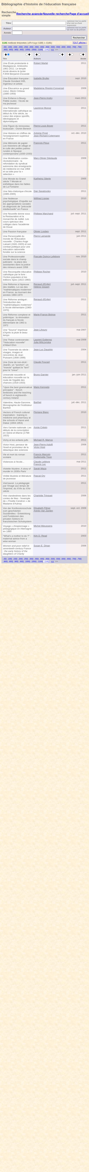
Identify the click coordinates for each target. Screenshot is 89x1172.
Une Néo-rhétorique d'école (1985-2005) (17, 192)
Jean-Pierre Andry (43, 98)
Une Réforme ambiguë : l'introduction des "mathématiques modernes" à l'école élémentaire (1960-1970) (17, 304)
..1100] (40, 50)
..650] (68, 47)
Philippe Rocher (42, 271)
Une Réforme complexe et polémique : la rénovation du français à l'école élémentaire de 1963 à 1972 (16, 320)
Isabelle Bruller (41, 78)
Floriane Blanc (41, 412)
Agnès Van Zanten (43, 510)
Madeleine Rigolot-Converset (49, 88)
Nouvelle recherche (56, 13)
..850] (10, 50)
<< (52, 49)
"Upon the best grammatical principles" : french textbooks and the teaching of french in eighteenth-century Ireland (17, 392)
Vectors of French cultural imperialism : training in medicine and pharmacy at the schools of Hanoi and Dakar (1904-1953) (16, 417)
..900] (16, 50)
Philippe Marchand (43, 213)
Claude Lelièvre (42, 461)
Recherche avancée (29, 13)
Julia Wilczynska (42, 342)
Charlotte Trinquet (43, 495)
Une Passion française (14, 231)
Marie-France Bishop (45, 314)
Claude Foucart (42, 362)
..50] (5, 47)
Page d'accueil (79, 13)
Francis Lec (40, 464)
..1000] (27, 50)
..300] (31, 47)
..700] (73, 47)
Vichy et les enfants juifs (15, 440)
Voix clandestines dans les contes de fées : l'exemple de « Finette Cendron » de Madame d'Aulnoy (16, 499)
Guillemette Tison (43, 457)
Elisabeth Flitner (42, 508)
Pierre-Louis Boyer (43, 125)
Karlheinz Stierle (42, 178)
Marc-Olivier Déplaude (45, 158)
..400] (41, 47)
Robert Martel (41, 63)
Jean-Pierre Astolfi (43, 444)
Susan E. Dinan (42, 545)
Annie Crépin (40, 427)
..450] (47, 47)
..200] (20, 47)
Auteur (7, 28)
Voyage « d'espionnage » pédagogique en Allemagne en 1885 (17, 529)
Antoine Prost (41, 133)
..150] (15, 47)
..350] (36, 47)
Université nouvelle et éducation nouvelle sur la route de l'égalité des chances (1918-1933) (16, 378)
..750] (79, 47)
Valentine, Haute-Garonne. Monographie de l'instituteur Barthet (17, 405)
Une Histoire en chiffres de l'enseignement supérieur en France (17, 136)
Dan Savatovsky (42, 191)
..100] (9, 47)
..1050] (33, 50)
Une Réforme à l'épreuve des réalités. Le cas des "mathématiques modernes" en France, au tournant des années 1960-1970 (17, 289)
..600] (63, 47)
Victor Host (39, 447)
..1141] (46, 50)
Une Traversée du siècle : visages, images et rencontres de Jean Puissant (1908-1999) (16, 353)
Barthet (37, 402)
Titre (8, 23)
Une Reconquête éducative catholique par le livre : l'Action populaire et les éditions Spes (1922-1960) (17, 275)
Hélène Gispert (41, 286)
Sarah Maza (40, 468)
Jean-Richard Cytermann (47, 135)
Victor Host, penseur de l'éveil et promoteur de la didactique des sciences (16, 447)
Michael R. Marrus (43, 440)
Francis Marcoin (42, 454)
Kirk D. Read (40, 535)
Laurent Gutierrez (43, 339)
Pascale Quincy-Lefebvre (47, 256)
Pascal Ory (39, 475)
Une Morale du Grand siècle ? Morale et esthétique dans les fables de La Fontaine (16, 182)
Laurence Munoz (42, 108)
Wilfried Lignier (41, 198)
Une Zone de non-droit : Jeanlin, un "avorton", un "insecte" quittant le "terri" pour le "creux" (16, 366)
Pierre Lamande (42, 236)
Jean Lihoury (40, 329)
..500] (52, 47)
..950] (21, 50)
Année (7, 32)
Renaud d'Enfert (42, 284)
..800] (5, 50)
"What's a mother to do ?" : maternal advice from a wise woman (17, 539)
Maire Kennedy (42, 387)
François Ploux (41, 143)
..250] (25, 47)
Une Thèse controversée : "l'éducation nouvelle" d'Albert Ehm (16, 342)
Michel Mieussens (43, 526)
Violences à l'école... (13, 461)
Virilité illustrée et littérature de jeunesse (17, 477)
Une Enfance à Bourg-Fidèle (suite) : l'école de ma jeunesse (15, 101)
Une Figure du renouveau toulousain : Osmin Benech (17, 127)
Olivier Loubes (41, 231)
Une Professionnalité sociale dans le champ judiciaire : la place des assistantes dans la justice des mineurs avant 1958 (16, 262)
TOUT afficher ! (80, 42)
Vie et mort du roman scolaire (14, 456)
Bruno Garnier (41, 374)
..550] (57, 47)
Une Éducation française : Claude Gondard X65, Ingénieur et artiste (16, 81)
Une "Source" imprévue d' (15, 333)
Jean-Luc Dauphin (43, 349)
